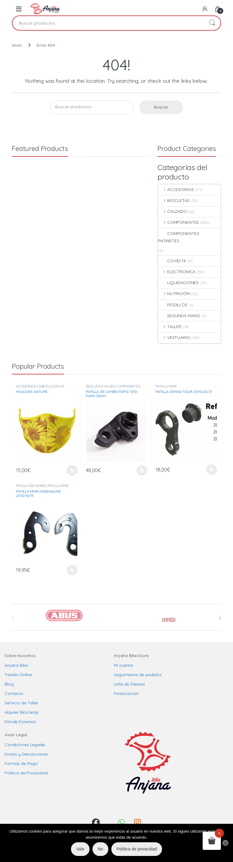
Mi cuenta (123, 665)
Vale (80, 849)
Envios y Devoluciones (26, 754)
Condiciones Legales (25, 744)
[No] (225, 843)
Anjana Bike (16, 665)
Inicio (17, 45)
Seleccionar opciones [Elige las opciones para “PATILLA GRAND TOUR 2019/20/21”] (211, 470)
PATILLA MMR (166, 386)
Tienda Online (18, 674)
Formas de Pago (21, 763)
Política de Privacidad (26, 773)
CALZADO (172, 211)
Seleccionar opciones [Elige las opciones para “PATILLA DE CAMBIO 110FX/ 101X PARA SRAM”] (142, 470)
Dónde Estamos (20, 721)
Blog (9, 684)
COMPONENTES (178, 222)
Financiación (126, 693)
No (100, 849)
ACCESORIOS (176, 189)
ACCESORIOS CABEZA (32, 386)
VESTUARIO (174, 337)
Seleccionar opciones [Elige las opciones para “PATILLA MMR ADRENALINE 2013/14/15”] (72, 570)
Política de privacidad (136, 849)
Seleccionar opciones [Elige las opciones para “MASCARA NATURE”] (72, 470)
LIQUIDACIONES (178, 282)
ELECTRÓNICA (176, 271)
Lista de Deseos (129, 684)
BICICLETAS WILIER (100, 386)
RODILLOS (172, 304)
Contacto (14, 693)
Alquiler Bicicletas (22, 712)
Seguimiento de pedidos (138, 674)
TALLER (169, 326)
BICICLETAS (173, 200)
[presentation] (219, 618)
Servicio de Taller (21, 703)
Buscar (212, 23)
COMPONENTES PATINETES (178, 237)
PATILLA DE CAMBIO (31, 486)
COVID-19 (172, 260)
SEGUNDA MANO (179, 315)
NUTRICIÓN (174, 293)
